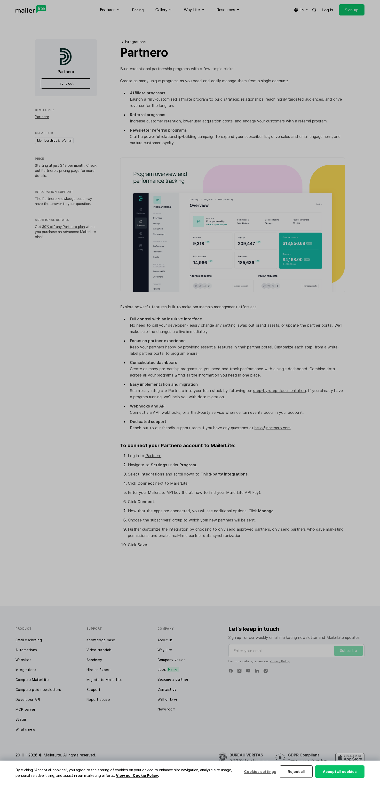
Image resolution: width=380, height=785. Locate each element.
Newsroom (166, 709)
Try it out (66, 83)
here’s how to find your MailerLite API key (221, 492)
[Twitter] (239, 670)
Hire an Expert (99, 670)
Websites (23, 660)
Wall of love (168, 699)
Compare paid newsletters (38, 689)
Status (21, 719)
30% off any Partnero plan (63, 227)
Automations (26, 650)
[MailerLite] (31, 9)
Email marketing (29, 640)
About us (165, 640)
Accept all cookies (340, 771)
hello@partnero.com (272, 427)
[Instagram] (265, 670)
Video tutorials (99, 650)
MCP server (25, 709)
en (301, 10)
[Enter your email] (296, 650)
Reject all (296, 771)
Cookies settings (260, 771)
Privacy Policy (280, 661)
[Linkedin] (256, 670)
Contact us (167, 689)
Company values (172, 660)
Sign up (351, 10)
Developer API (28, 699)
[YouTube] (248, 670)
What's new (25, 729)
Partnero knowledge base (63, 198)
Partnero (42, 117)
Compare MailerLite (32, 680)
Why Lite (165, 650)
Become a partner (173, 679)
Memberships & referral (54, 140)
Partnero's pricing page (60, 170)
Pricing (138, 10)
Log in (327, 10)
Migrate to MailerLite (104, 680)
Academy (94, 660)
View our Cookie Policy (137, 775)
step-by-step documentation (279, 390)
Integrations (26, 670)
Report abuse (98, 699)
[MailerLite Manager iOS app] (349, 758)
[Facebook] (230, 670)
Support (94, 689)
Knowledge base (101, 640)
